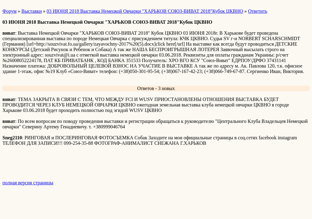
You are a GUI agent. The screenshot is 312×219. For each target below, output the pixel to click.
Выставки (31, 11)
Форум (9, 11)
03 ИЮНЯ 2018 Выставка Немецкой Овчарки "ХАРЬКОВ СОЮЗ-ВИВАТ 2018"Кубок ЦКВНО (145, 11)
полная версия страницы (27, 182)
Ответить (257, 11)
